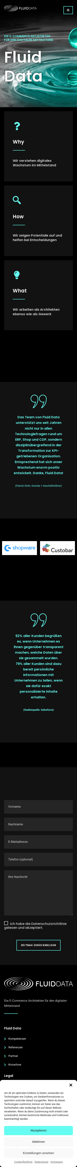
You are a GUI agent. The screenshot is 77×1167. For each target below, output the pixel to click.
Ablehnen (38, 1141)
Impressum (57, 1162)
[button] (71, 1085)
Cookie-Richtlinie (23, 1162)
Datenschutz (41, 1162)
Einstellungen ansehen (38, 1153)
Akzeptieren (38, 1130)
